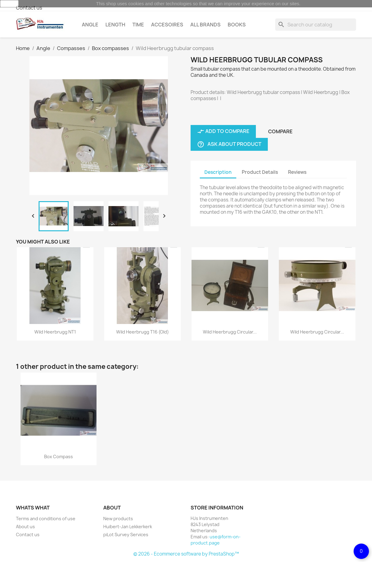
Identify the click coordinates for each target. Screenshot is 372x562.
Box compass (58, 456)
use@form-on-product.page (216, 540)
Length (115, 24)
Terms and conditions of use (45, 518)
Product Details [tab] (260, 172)
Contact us (29, 7)
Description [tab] (218, 172)
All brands (205, 24)
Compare (280, 131)
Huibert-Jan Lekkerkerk (127, 526)
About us (25, 526)
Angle (90, 24)
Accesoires (167, 24)
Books (237, 24)
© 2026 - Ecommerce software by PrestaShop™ (186, 554)
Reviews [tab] (297, 172)
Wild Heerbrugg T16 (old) (142, 332)
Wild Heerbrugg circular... (230, 332)
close (9, 3)
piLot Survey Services (125, 534)
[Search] (315, 24)
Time (138, 24)
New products (118, 518)
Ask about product (229, 144)
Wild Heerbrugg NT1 (55, 332)
